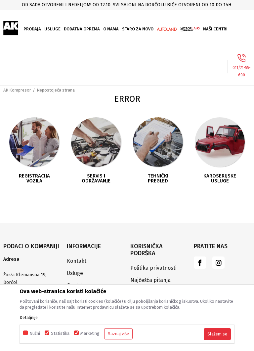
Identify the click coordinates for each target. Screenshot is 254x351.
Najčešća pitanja (150, 280)
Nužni (34, 333)
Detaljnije (29, 317)
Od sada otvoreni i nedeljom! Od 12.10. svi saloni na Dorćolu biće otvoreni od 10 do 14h (126, 5)
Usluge (75, 273)
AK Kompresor (17, 90)
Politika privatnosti (153, 268)
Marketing (90, 333)
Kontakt (76, 261)
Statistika (60, 333)
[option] (127, 5)
